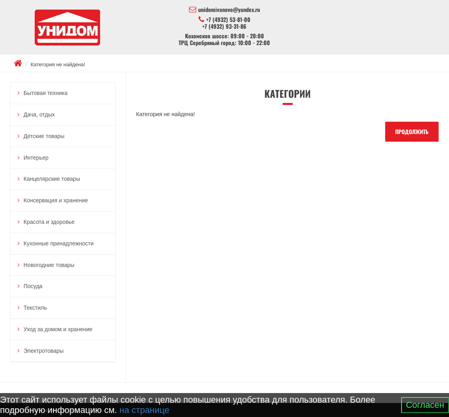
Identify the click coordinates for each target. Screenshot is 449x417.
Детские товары (44, 136)
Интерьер (36, 157)
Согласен (425, 405)
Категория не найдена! (58, 64)
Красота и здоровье (49, 222)
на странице (144, 410)
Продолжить (412, 131)
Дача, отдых (39, 114)
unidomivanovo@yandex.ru (224, 9)
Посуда (33, 286)
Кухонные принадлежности (59, 243)
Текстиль (35, 307)
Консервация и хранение (56, 200)
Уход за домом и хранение (58, 329)
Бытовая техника (45, 93)
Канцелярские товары (52, 179)
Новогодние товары (49, 265)
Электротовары (43, 351)
